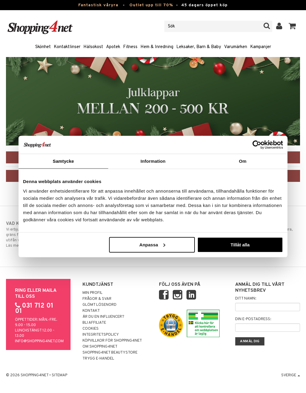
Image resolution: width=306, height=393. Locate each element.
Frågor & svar (96, 299)
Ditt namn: (245, 298)
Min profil (92, 293)
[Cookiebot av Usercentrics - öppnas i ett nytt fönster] (257, 144)
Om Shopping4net (99, 346)
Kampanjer (260, 47)
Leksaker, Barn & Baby (198, 47)
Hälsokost (93, 47)
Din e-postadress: (253, 319)
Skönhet (43, 47)
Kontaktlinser (67, 47)
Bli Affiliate (94, 322)
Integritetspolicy (100, 334)
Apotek (113, 47)
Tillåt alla (240, 244)
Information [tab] (153, 161)
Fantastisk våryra (98, 5)
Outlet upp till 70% (151, 5)
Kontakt (91, 310)
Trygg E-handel (98, 358)
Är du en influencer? (103, 316)
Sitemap (59, 375)
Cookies (90, 328)
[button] (292, 26)
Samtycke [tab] (63, 161)
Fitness (130, 47)
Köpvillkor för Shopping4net (112, 340)
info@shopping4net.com (39, 341)
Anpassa (152, 244)
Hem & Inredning (156, 47)
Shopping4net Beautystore (109, 352)
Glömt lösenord (99, 305)
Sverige (290, 375)
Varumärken (235, 47)
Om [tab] (242, 161)
